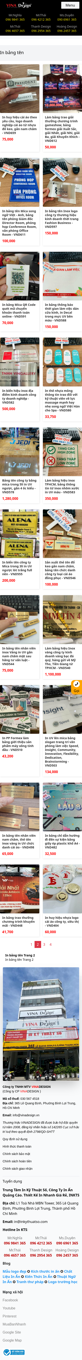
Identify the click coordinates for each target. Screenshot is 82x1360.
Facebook (10, 1300)
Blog (6, 1263)
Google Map (12, 1340)
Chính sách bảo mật (16, 1154)
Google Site (12, 1332)
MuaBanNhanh (14, 1324)
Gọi (76, 687)
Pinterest (9, 1316)
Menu (70, 5)
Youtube (9, 1308)
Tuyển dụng (12, 1181)
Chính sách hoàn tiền (17, 1161)
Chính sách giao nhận (17, 1168)
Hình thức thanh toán (17, 1146)
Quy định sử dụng (15, 1139)
